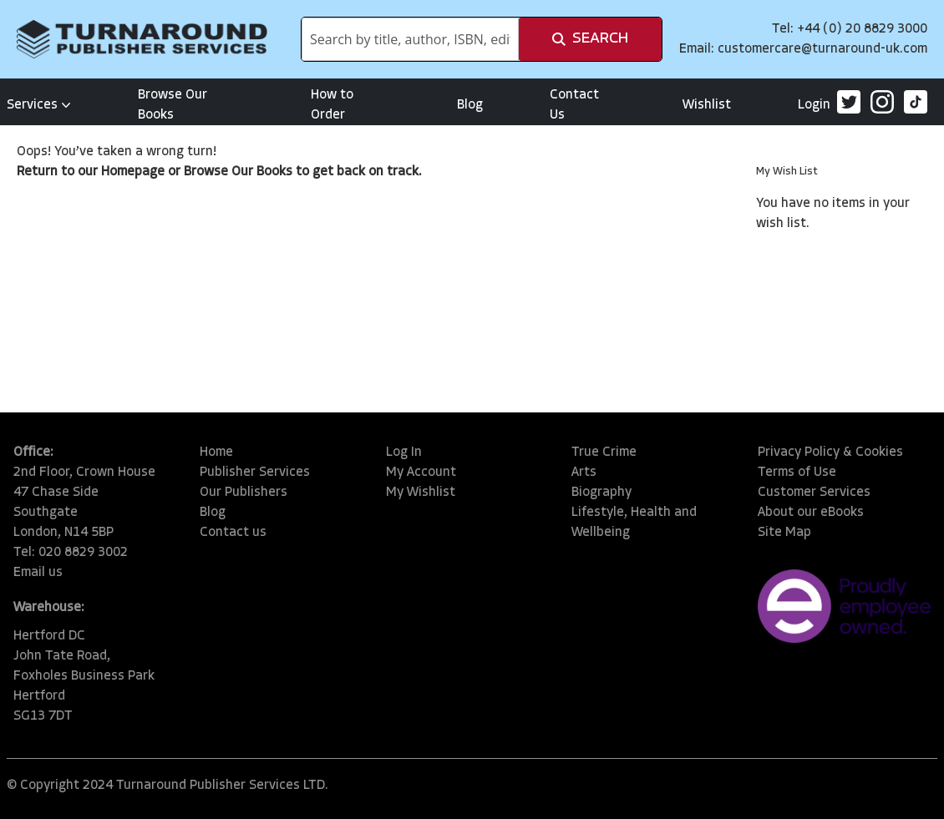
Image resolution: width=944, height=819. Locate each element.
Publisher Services (255, 472)
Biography (601, 492)
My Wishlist (420, 492)
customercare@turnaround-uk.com (822, 49)
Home (216, 452)
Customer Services (814, 492)
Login (814, 105)
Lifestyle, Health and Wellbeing (634, 522)
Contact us (233, 532)
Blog (470, 105)
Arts (583, 472)
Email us (38, 572)
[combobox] (410, 39)
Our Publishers (243, 492)
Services (39, 105)
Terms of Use (797, 472)
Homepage (133, 172)
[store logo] (142, 39)
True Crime (604, 452)
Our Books (261, 172)
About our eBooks (811, 512)
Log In (404, 452)
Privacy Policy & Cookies (830, 452)
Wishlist (707, 105)
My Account (421, 472)
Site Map (784, 532)
